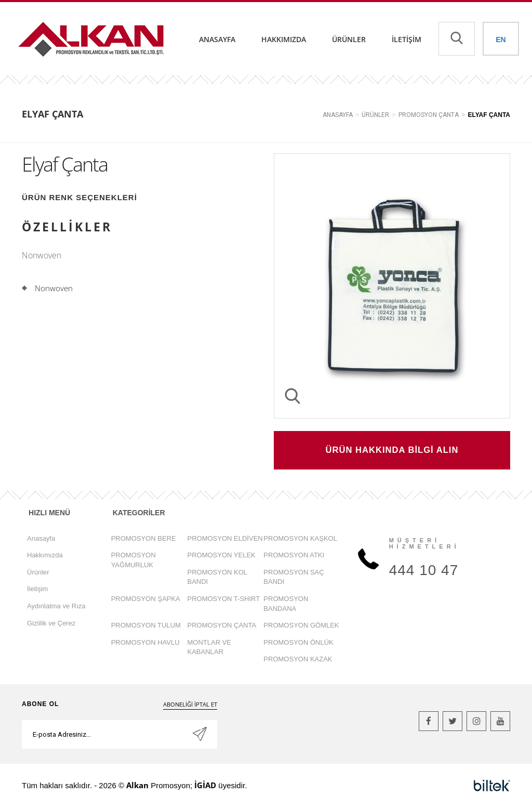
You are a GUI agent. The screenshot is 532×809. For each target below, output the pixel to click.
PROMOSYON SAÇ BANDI (293, 578)
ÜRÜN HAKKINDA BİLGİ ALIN (392, 451)
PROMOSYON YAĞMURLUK (133, 561)
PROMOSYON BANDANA (285, 605)
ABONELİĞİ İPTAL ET (190, 705)
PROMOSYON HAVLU (145, 643)
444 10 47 (424, 571)
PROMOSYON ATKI (293, 556)
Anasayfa (217, 39)
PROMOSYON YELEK (222, 556)
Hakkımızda (283, 39)
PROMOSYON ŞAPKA (145, 600)
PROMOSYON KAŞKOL (300, 539)
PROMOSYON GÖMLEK (301, 626)
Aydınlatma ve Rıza (56, 607)
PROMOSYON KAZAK (297, 660)
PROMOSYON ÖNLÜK (298, 643)
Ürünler (349, 39)
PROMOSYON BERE (143, 539)
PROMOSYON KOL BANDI (217, 578)
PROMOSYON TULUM (146, 626)
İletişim (406, 39)
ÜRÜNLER (375, 115)
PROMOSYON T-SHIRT (224, 600)
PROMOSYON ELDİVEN (225, 539)
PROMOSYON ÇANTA (428, 115)
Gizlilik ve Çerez (51, 624)
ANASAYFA (338, 115)
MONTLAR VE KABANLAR (210, 648)
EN (501, 39)
